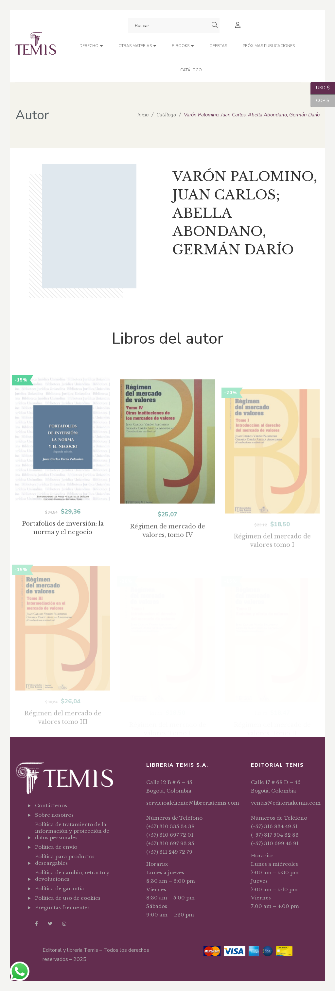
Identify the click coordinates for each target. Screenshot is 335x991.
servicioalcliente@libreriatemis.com (192, 803)
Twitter (50, 923)
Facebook (36, 923)
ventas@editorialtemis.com (286, 803)
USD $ (320, 88)
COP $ (319, 100)
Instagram (64, 923)
